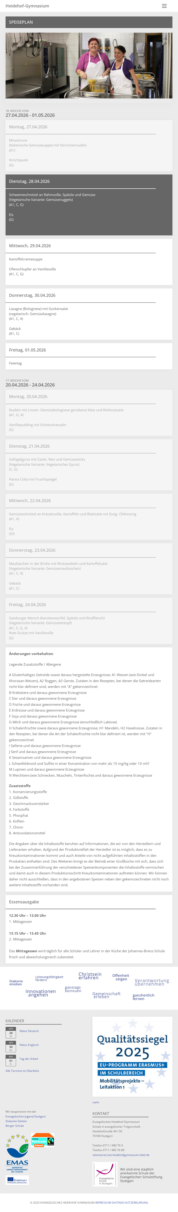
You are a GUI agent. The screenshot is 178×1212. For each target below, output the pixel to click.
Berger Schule (15, 1126)
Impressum (103, 1203)
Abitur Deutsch (29, 1031)
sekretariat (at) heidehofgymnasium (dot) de (120, 1155)
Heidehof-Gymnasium (27, 6)
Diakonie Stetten (16, 1121)
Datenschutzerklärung (130, 1203)
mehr (95, 1102)
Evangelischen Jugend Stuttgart (26, 1116)
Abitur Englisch (29, 1045)
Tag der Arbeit (28, 1059)
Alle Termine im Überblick (22, 1071)
